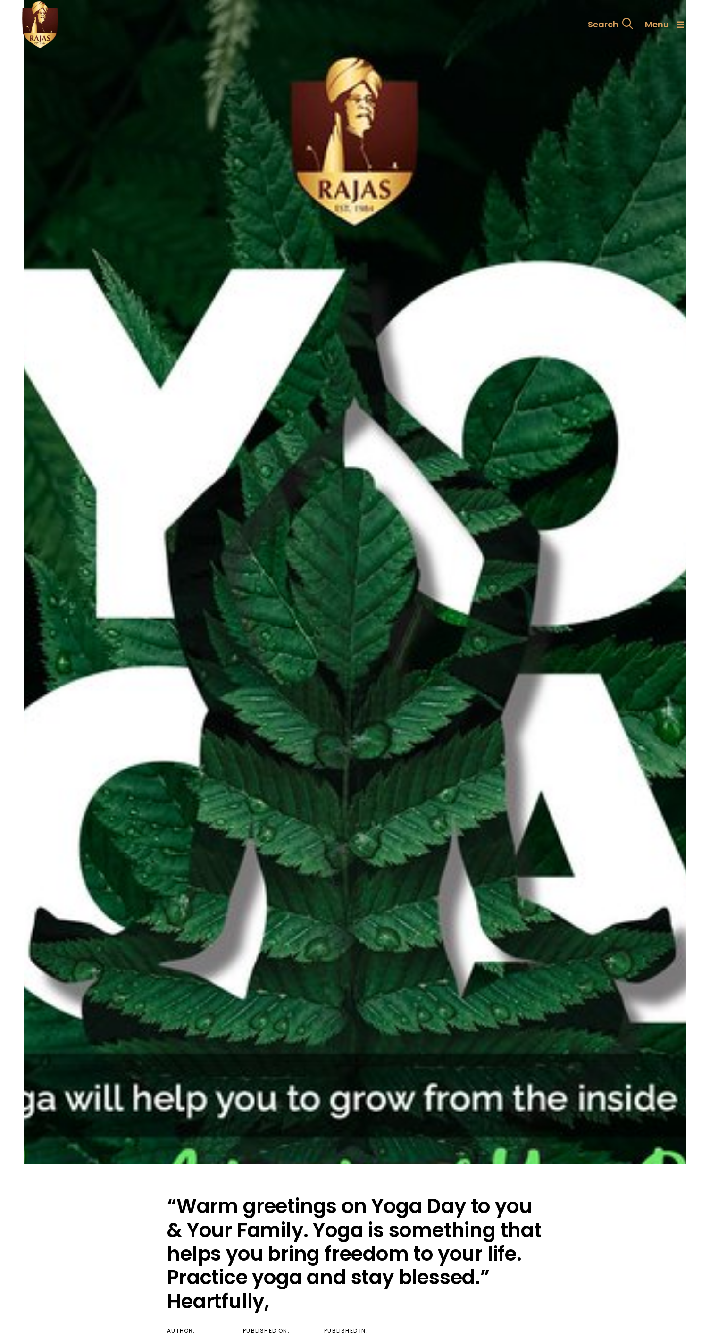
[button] (610, 25)
